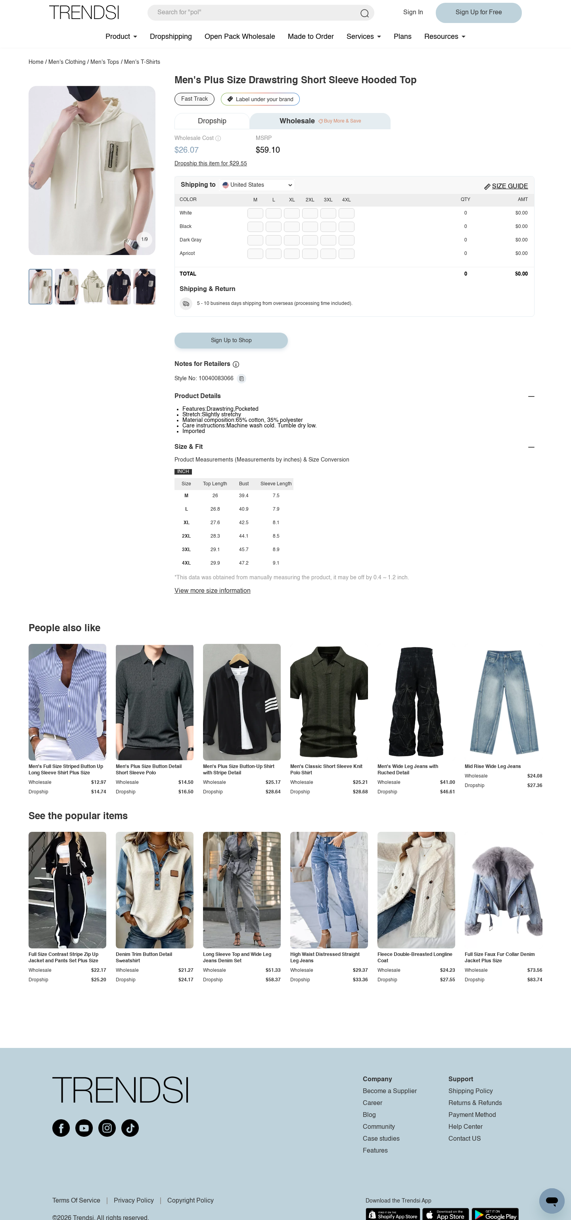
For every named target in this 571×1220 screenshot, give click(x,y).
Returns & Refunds (475, 1103)
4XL (346, 200)
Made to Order (311, 36)
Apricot (187, 253)
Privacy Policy (134, 1201)
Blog (369, 1115)
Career (372, 1103)
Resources (441, 36)
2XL (310, 200)
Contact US (464, 1139)
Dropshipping (171, 36)
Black (186, 226)
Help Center (465, 1127)
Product (117, 36)
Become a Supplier (390, 1091)
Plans (403, 36)
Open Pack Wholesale (240, 36)
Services (360, 36)
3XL (328, 200)
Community (379, 1127)
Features (375, 1151)
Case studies (381, 1139)
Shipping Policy (470, 1091)
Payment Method (472, 1115)
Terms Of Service (76, 1201)
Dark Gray (190, 240)
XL (292, 200)
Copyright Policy (190, 1201)
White (186, 213)
